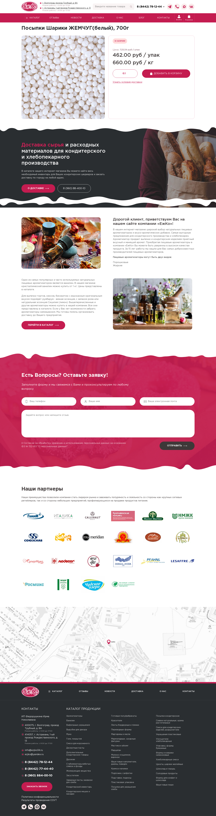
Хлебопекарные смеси (167, 760)
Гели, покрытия (74, 739)
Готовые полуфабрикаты (124, 716)
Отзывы (54, 18)
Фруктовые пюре (165, 785)
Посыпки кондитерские (168, 716)
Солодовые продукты (167, 773)
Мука (68, 734)
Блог (142, 18)
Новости (76, 18)
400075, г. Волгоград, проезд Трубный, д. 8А (42, 726)
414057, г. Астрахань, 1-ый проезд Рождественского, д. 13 (41, 738)
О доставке (38, 188)
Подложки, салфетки (121, 773)
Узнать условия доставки (127, 82)
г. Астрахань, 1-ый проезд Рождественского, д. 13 (66, 8)
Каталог (32, 18)
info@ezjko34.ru (34, 750)
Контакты (163, 18)
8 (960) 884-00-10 (38, 775)
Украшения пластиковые (168, 734)
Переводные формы (121, 730)
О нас (119, 18)
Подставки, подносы (121, 778)
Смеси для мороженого (78, 743)
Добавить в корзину (166, 73)
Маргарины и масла (120, 734)
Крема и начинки (119, 769)
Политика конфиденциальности (40, 797)
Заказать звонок (37, 786)
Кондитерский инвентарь (79, 787)
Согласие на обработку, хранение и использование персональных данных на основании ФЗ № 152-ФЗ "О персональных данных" (73, 445)
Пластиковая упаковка (122, 782)
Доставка (98, 18)
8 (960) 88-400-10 (74, 188)
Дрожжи (70, 759)
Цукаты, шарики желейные (169, 764)
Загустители (72, 775)
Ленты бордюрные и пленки (125, 725)
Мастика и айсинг (119, 746)
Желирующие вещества (78, 771)
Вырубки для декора (76, 730)
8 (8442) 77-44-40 (39, 768)
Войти (179, 17)
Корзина (189, 18)
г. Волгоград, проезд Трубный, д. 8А (60, 3)
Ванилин (70, 720)
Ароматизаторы (74, 716)
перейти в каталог (43, 325)
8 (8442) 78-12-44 (39, 762)
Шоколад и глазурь (165, 769)
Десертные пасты (75, 748)
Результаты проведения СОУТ (39, 800)
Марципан (116, 750)
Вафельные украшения (78, 725)
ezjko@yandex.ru (34, 754)
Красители (116, 720)
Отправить (177, 446)
